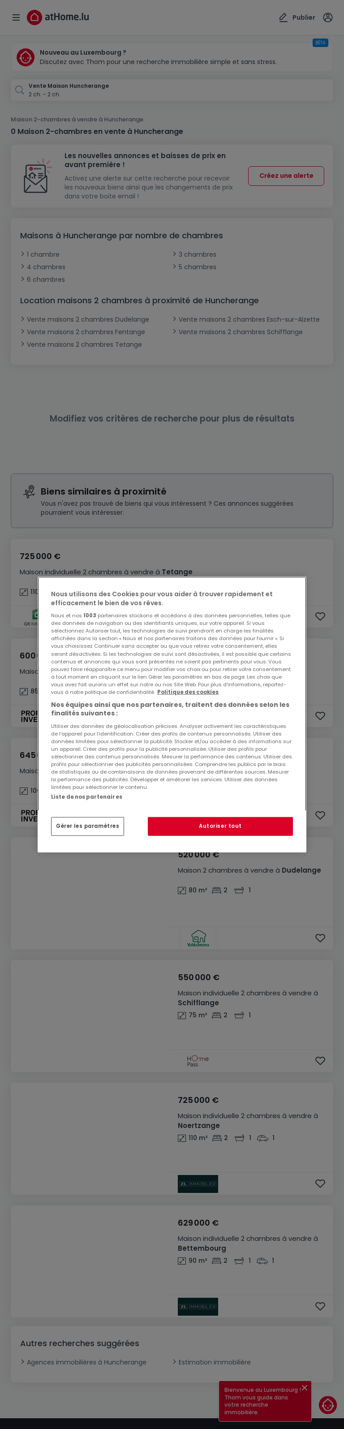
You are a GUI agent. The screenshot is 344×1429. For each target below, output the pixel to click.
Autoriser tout (220, 826)
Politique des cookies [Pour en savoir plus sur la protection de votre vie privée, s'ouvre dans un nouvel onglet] (188, 692)
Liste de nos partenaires (86, 797)
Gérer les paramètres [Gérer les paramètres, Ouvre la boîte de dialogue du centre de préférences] (87, 826)
